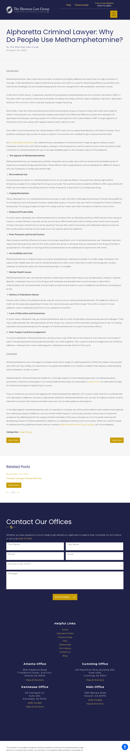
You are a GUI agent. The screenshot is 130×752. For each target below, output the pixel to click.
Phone (11, 554)
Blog (65, 656)
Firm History (65, 648)
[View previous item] (7, 492)
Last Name (73, 544)
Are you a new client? (19, 564)
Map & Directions (95, 704)
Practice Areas (65, 637)
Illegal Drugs (25, 432)
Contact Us (65, 652)
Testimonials (81, 5)
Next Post (117, 440)
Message (13, 574)
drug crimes (94, 381)
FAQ (68, 5)
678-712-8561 (104, 6)
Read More (13, 485)
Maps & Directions (35, 680)
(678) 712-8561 (25, 538)
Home (65, 629)
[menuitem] (65, 630)
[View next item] (18, 492)
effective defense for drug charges (77, 424)
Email (71, 554)
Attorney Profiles (65, 633)
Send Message (65, 597)
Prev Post (13, 440)
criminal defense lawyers (21, 142)
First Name (14, 544)
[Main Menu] (113, 14)
